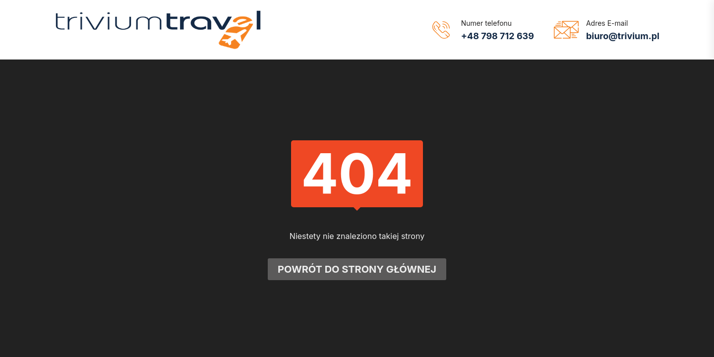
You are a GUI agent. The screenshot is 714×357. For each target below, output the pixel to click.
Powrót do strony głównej (357, 271)
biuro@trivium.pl (622, 36)
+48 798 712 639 (497, 36)
